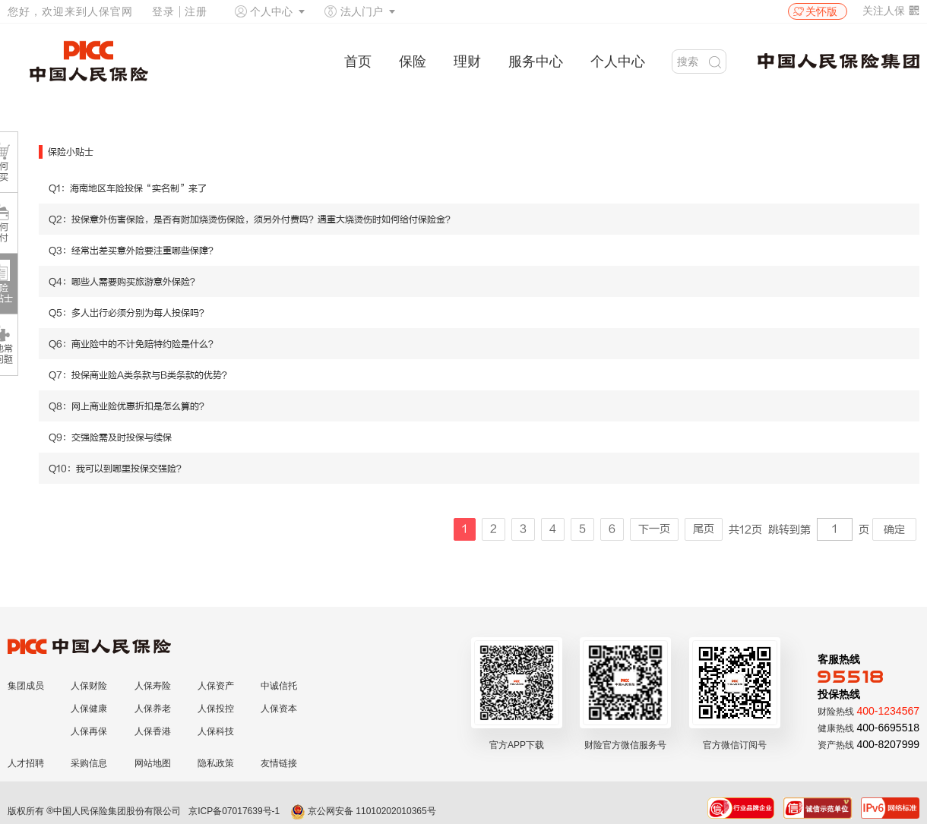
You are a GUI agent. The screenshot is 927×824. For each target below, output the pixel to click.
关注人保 (890, 11)
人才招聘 (26, 763)
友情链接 (279, 763)
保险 (412, 61)
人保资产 (216, 685)
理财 (467, 61)
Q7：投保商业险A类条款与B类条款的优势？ (140, 375)
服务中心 (535, 61)
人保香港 (152, 731)
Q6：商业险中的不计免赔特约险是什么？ (133, 344)
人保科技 (216, 731)
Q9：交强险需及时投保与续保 (110, 437)
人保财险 (89, 685)
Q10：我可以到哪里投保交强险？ (117, 468)
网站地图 (152, 763)
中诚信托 (279, 685)
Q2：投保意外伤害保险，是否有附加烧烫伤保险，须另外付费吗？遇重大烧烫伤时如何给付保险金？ (251, 219)
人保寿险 (152, 685)
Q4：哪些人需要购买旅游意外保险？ (124, 281)
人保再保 (89, 731)
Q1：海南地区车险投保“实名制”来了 (128, 188)
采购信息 (89, 763)
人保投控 (216, 708)
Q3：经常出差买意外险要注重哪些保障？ (133, 250)
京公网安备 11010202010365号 (363, 811)
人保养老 (152, 708)
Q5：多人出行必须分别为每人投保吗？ (128, 313)
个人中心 (271, 11)
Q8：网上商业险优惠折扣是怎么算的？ (128, 406)
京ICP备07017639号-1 (234, 811)
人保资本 (279, 708)
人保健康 (89, 708)
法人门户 (361, 11)
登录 (163, 11)
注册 (196, 11)
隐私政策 (216, 763)
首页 (358, 61)
